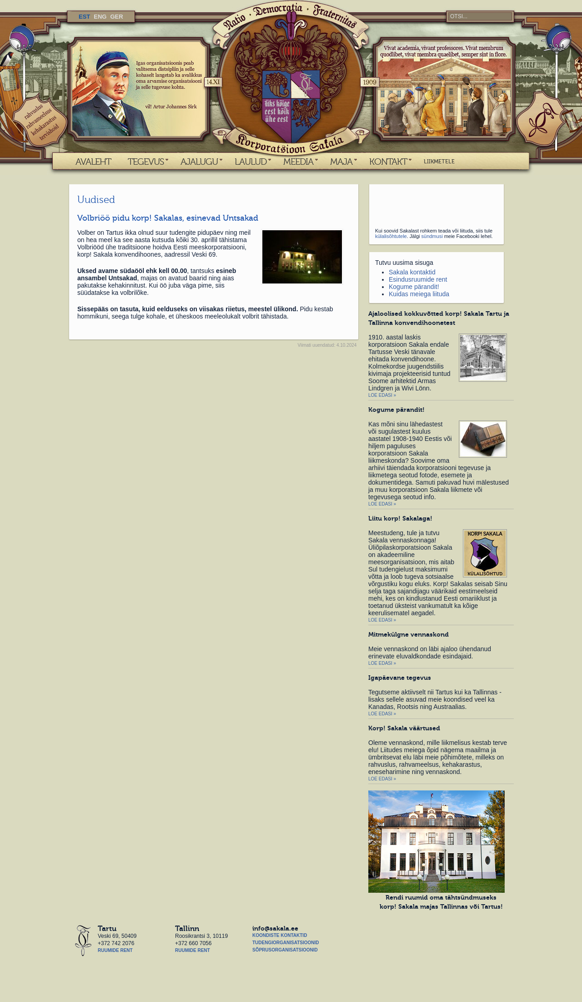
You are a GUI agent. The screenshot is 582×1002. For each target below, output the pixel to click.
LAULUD (250, 162)
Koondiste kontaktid (279, 935)
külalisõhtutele (391, 236)
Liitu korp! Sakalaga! (400, 518)
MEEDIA (298, 162)
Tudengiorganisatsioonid (285, 942)
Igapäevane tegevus (399, 677)
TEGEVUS (146, 162)
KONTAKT (388, 162)
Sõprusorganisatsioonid (285, 949)
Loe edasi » (382, 395)
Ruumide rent (115, 950)
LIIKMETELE (439, 161)
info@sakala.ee (275, 928)
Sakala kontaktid (412, 272)
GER (116, 16)
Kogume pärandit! (414, 286)
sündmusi (432, 236)
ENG (100, 16)
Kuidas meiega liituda (419, 294)
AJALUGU (199, 162)
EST (84, 16)
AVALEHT (93, 162)
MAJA (341, 162)
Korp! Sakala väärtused (404, 728)
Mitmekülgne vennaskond (408, 634)
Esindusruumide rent (418, 279)
